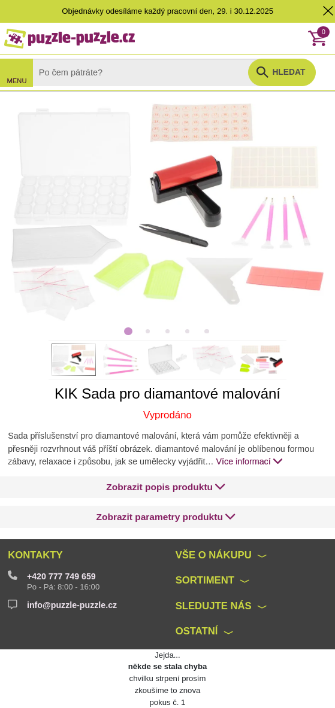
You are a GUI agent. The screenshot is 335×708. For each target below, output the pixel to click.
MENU (17, 80)
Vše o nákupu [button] (214, 555)
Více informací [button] (249, 460)
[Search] (150, 72)
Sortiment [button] (205, 580)
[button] (166, 487)
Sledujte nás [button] (214, 606)
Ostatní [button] (197, 631)
